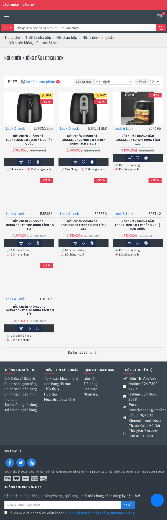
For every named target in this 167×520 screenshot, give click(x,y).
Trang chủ (12, 37)
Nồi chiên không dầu (98, 37)
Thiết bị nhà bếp (38, 37)
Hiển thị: (142, 81)
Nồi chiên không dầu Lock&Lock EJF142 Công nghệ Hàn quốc (137, 225)
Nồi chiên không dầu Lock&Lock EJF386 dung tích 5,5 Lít (29, 225)
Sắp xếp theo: (84, 81)
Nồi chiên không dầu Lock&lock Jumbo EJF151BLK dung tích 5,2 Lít (83, 140)
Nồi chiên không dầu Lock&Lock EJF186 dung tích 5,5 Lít (29, 310)
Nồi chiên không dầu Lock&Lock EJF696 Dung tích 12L (137, 140)
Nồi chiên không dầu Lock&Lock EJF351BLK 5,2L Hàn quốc (29, 140)
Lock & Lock (15, 128)
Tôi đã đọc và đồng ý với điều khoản (69, 513)
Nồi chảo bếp (66, 37)
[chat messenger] (157, 501)
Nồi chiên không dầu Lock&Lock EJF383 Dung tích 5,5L (83, 225)
